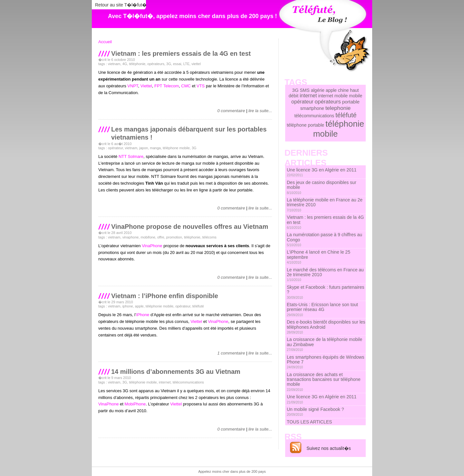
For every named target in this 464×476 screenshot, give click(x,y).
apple (139, 306)
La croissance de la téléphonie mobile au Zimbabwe (324, 344)
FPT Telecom (166, 85)
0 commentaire (231, 110)
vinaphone (130, 237)
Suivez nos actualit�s (328, 448)
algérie (317, 90)
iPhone (142, 314)
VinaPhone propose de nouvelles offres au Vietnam (189, 226)
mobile (355, 95)
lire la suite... (260, 110)
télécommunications (188, 382)
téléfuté (198, 306)
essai (177, 64)
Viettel (146, 85)
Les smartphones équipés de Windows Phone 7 (325, 362)
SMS (304, 90)
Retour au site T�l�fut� (121, 4)
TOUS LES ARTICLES (309, 421)
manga (155, 148)
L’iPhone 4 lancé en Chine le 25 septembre (318, 256)
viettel (196, 64)
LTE (186, 64)
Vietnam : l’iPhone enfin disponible (164, 295)
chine (343, 90)
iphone (127, 306)
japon (143, 148)
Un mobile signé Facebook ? (315, 411)
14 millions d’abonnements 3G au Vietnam (175, 371)
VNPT (132, 85)
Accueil (105, 41)
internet (165, 382)
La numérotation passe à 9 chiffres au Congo (324, 239)
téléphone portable (305, 125)
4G (124, 64)
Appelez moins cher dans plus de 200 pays (232, 471)
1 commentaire (231, 353)
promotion (174, 237)
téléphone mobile (176, 148)
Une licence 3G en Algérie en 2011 (321, 172)
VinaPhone (152, 245)
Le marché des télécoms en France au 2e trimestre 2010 (325, 274)
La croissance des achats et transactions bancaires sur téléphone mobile (324, 382)
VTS (201, 85)
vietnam (114, 64)
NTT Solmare (131, 156)
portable (351, 101)
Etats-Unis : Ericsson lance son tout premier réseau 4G (322, 309)
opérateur (115, 148)
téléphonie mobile (159, 306)
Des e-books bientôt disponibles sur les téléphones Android (326, 326)
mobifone (148, 237)
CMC (186, 85)
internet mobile (333, 95)
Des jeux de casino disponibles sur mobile (321, 187)
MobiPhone (135, 404)
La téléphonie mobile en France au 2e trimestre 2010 (324, 204)
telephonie (338, 108)
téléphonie (137, 64)
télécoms (209, 237)
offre (160, 237)
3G (168, 64)
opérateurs (155, 64)
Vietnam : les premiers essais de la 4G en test (181, 53)
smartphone (312, 108)
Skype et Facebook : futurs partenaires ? (325, 292)
